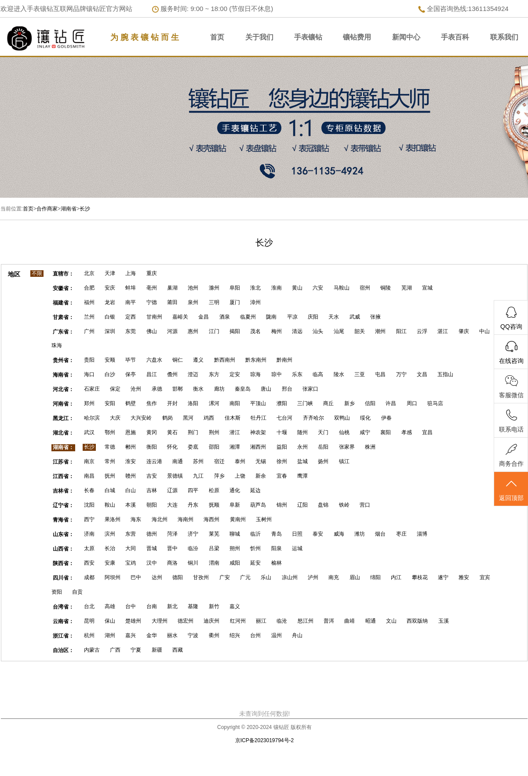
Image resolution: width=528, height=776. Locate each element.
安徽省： (63, 288)
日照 (297, 534)
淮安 (130, 461)
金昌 (203, 317)
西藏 (177, 650)
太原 (89, 548)
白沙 (110, 374)
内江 (396, 577)
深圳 (110, 331)
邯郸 (177, 389)
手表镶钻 (308, 37)
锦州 (282, 505)
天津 (110, 273)
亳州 (151, 288)
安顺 (110, 360)
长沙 (85, 209)
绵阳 (375, 577)
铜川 (193, 563)
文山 (391, 621)
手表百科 (455, 37)
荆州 (214, 432)
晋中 (172, 548)
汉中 (151, 563)
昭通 (370, 621)
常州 (110, 461)
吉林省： (63, 491)
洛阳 (193, 403)
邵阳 (214, 447)
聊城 (234, 534)
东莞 (130, 331)
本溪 (130, 505)
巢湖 (172, 288)
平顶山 (258, 403)
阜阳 (234, 288)
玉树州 (264, 519)
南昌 (89, 476)
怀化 (172, 447)
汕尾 (339, 331)
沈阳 (89, 505)
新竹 (214, 606)
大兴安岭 (141, 418)
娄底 (193, 447)
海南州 (185, 519)
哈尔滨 (92, 418)
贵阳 (89, 360)
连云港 (154, 461)
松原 (214, 490)
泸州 (313, 577)
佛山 (151, 331)
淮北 (255, 288)
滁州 (214, 288)
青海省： (63, 520)
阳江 (401, 331)
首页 (217, 37)
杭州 (89, 635)
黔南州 (284, 360)
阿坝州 (112, 577)
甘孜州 (201, 577)
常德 (110, 447)
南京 (89, 461)
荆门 (193, 432)
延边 (255, 490)
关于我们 (259, 37)
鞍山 (110, 505)
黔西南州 (224, 360)
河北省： (63, 389)
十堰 (282, 432)
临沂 (255, 534)
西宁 (89, 519)
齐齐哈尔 (313, 418)
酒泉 (224, 317)
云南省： (63, 621)
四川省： (63, 578)
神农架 (258, 432)
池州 (193, 288)
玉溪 (443, 621)
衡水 (198, 389)
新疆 (157, 650)
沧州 (136, 389)
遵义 (198, 360)
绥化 (365, 418)
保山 (110, 621)
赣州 (130, 476)
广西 (115, 650)
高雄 (110, 606)
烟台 (380, 534)
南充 (333, 577)
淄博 (422, 534)
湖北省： (63, 433)
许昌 (391, 403)
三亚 (359, 374)
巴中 (136, 577)
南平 (130, 302)
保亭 (130, 374)
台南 (151, 606)
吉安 (151, 476)
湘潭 (234, 447)
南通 (177, 461)
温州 (276, 635)
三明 (214, 302)
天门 (323, 432)
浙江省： (63, 636)
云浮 (422, 331)
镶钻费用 (357, 37)
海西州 (211, 519)
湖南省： (63, 447)
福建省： (63, 303)
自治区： (63, 650)
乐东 (297, 374)
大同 (130, 548)
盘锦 (323, 505)
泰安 (318, 534)
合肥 (89, 288)
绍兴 (234, 635)
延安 (255, 563)
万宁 (401, 374)
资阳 (56, 592)
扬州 (323, 461)
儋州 (172, 374)
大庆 (115, 418)
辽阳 (302, 505)
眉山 (355, 577)
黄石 (172, 432)
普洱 (329, 621)
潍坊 (359, 534)
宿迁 (219, 461)
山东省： (63, 534)
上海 (130, 273)
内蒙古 (92, 650)
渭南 (214, 563)
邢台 (287, 389)
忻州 (255, 548)
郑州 (89, 403)
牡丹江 (258, 418)
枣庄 (401, 534)
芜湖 (406, 288)
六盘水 (154, 360)
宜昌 (427, 432)
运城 (297, 548)
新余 (260, 476)
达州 (157, 577)
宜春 (282, 476)
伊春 (386, 418)
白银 (110, 317)
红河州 (238, 621)
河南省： (63, 404)
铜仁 (177, 360)
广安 (224, 577)
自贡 (77, 592)
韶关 (359, 331)
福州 (89, 302)
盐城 (302, 461)
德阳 (177, 577)
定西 (130, 317)
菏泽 (172, 534)
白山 (130, 490)
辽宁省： (63, 505)
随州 (302, 432)
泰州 (240, 461)
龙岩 (110, 302)
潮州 (380, 331)
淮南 (276, 288)
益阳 (282, 447)
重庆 (151, 273)
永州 (302, 447)
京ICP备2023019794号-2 (264, 740)
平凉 (292, 317)
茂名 (255, 331)
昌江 (151, 374)
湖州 (110, 635)
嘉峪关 (180, 317)
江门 (214, 331)
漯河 (214, 403)
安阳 (110, 403)
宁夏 (136, 650)
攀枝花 (420, 577)
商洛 (172, 563)
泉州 (193, 302)
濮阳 (282, 403)
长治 (110, 548)
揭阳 (234, 331)
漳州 (255, 302)
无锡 (260, 461)
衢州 (214, 635)
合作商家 (47, 209)
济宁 (193, 534)
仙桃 (344, 432)
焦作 (151, 403)
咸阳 (234, 563)
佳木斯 (232, 418)
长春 (89, 490)
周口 (412, 403)
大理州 (160, 621)
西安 (89, 563)
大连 (172, 505)
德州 (151, 534)
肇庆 (464, 331)
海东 (136, 519)
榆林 (276, 563)
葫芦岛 (258, 505)
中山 (484, 331)
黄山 (297, 288)
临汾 (193, 548)
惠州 (193, 331)
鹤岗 (167, 418)
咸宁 (365, 432)
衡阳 (151, 447)
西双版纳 (417, 621)
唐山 (266, 389)
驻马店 (435, 403)
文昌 (422, 374)
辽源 (172, 490)
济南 (89, 534)
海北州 (160, 519)
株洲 (370, 447)
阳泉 (276, 548)
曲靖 (349, 621)
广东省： (63, 332)
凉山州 (290, 577)
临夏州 (248, 317)
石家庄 (92, 389)
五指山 (445, 374)
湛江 (442, 331)
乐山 (266, 577)
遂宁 (443, 577)
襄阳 (385, 432)
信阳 (370, 403)
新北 (172, 606)
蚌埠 (130, 288)
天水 (333, 317)
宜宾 (485, 577)
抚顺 (214, 505)
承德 (157, 389)
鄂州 (110, 432)
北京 (89, 273)
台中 (130, 606)
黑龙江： (63, 418)
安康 (110, 563)
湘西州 (258, 447)
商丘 (328, 403)
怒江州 (305, 621)
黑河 (188, 418)
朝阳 (151, 505)
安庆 (110, 288)
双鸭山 (342, 418)
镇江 (344, 461)
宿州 (365, 288)
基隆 (193, 606)
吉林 (151, 490)
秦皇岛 (243, 389)
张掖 (375, 317)
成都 (89, 577)
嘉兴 (130, 635)
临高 (318, 374)
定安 (234, 374)
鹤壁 (130, 403)
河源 (172, 331)
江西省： (63, 476)
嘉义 (234, 606)
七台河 (284, 418)
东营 (130, 534)
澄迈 (193, 374)
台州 (255, 635)
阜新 (234, 505)
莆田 (172, 302)
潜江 (234, 432)
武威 (355, 317)
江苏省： (63, 462)
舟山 (297, 635)
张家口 (310, 389)
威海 (339, 534)
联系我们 (504, 37)
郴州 (130, 447)
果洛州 (112, 519)
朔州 (234, 548)
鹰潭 (302, 476)
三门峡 (305, 403)
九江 (198, 476)
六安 (318, 288)
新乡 (349, 403)
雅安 (464, 577)
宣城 (427, 288)
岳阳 (323, 447)
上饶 (240, 476)
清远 (297, 331)
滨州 (110, 534)
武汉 (89, 432)
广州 (89, 331)
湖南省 (68, 209)
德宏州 (185, 621)
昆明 (89, 621)
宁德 (151, 302)
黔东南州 (255, 360)
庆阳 (313, 317)
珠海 (56, 345)
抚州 (110, 476)
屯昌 (380, 374)
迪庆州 (211, 621)
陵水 (339, 374)
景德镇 (175, 476)
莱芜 (214, 534)
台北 (89, 606)
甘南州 (154, 317)
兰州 (89, 317)
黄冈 (151, 432)
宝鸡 (130, 563)
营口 (365, 505)
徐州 (282, 461)
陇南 (271, 317)
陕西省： (63, 563)
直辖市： (63, 274)
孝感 (406, 432)
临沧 (282, 621)
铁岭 (344, 505)
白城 (110, 490)
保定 (115, 389)
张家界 (347, 447)
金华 (151, 635)
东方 (214, 374)
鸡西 (209, 418)
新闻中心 (406, 37)
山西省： (63, 549)
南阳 (234, 403)
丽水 (172, 635)
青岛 (276, 534)
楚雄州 (133, 621)
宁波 (193, 635)
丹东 (193, 505)
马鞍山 (342, 288)
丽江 (261, 621)
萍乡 (219, 476)
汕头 (318, 331)
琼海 (255, 374)
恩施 (130, 432)
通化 (234, 490)
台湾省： (63, 607)
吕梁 (214, 548)
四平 (193, 490)
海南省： (63, 375)
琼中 (276, 374)
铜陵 (385, 288)
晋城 (151, 548)
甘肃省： (63, 317)
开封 (172, 403)
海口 (89, 374)
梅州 (276, 331)
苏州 (198, 461)
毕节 (130, 360)
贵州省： (63, 360)
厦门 (234, 302)
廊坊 (219, 389)
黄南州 (238, 519)
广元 (245, 577)
